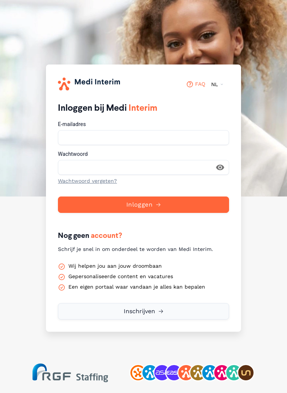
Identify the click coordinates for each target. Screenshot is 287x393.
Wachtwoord (73, 154)
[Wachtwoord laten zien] (220, 167)
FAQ (195, 84)
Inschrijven (139, 311)
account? (106, 235)
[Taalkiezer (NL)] (217, 84)
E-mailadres (72, 124)
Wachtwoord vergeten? (87, 181)
